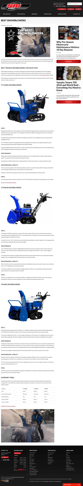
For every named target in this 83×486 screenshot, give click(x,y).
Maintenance (68, 462)
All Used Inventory (51, 452)
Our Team (68, 455)
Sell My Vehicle (68, 466)
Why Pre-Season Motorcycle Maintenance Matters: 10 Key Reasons (68, 46)
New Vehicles (7, 14)
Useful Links (69, 450)
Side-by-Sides (50, 457)
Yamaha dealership (44, 75)
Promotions (47, 14)
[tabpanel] (20, 462)
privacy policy (46, 481)
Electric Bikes (31, 455)
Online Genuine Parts (70, 468)
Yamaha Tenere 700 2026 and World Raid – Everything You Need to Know (68, 86)
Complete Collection (33, 474)
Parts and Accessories (70, 463)
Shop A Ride (8, 478)
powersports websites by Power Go (18, 477)
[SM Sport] (15, 6)
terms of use (52, 481)
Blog (67, 454)
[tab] (17, 453)
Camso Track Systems (33, 469)
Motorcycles (31, 454)
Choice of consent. (58, 481)
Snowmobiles (31, 460)
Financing (34, 14)
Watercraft (31, 462)
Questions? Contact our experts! (8, 406)
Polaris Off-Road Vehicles (33, 471)
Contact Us (76, 14)
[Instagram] (77, 6)
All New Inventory (32, 452)
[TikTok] (81, 6)
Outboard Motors (32, 463)
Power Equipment (32, 466)
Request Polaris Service (70, 469)
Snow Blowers (31, 468)
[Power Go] (12, 481)
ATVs (30, 457)
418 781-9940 (59, 6)
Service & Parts (62, 14)
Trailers (30, 465)
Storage (67, 465)
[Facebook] (75, 6)
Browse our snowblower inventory (8, 182)
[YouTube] (79, 6)
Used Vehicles (21, 14)
